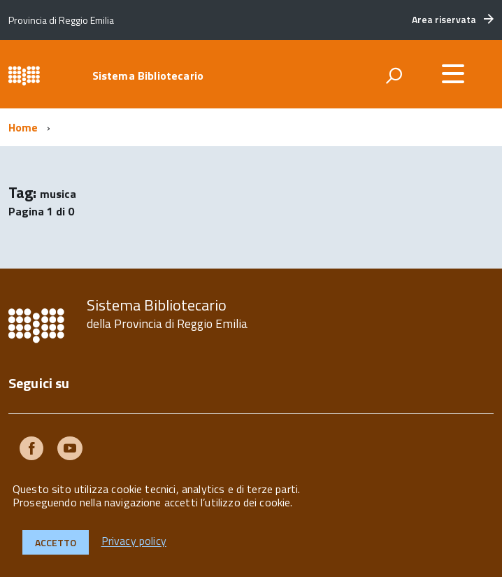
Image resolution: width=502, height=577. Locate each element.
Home (23, 127)
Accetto (55, 542)
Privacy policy (133, 541)
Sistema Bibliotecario (147, 75)
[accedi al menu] (453, 73)
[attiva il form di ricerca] (394, 75)
